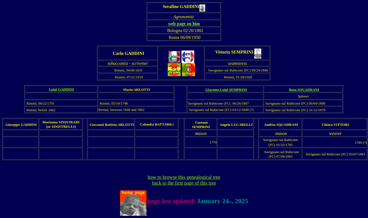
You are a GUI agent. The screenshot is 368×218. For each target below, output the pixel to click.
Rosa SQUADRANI (304, 89)
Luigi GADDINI (61, 89)
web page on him (184, 23)
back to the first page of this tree (184, 183)
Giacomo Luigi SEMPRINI (226, 89)
